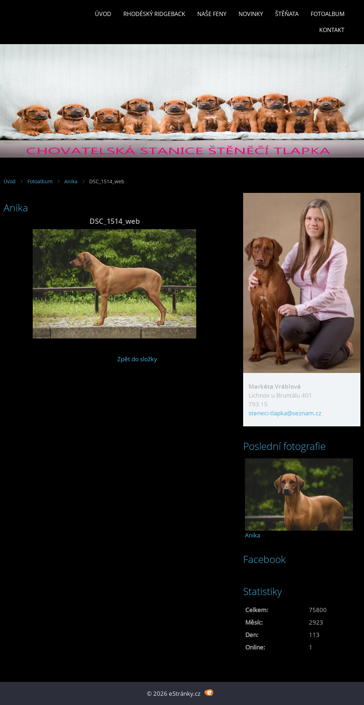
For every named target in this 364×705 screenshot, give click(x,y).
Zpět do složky (137, 359)
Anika (70, 181)
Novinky (251, 14)
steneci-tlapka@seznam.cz (284, 413)
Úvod (103, 14)
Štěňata (287, 14)
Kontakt (331, 30)
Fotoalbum (327, 14)
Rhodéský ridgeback (154, 14)
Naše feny (211, 14)
